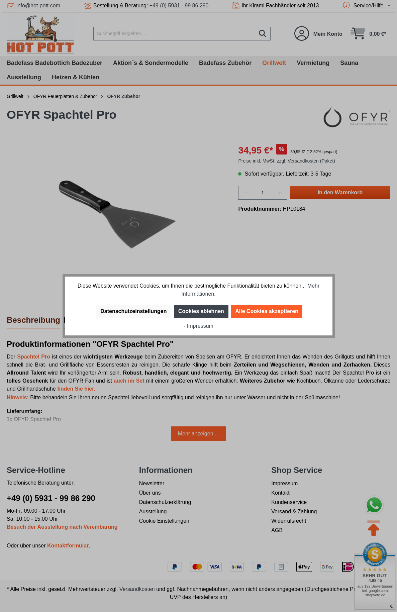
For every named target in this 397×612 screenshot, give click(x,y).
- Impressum (198, 326)
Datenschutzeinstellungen (133, 311)
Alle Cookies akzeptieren (266, 311)
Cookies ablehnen (201, 311)
